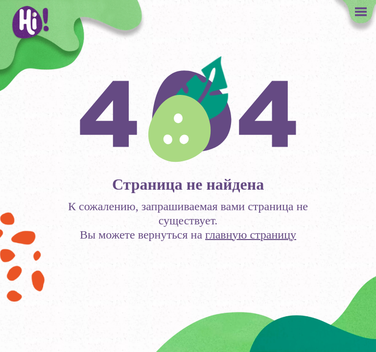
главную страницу (250, 234)
